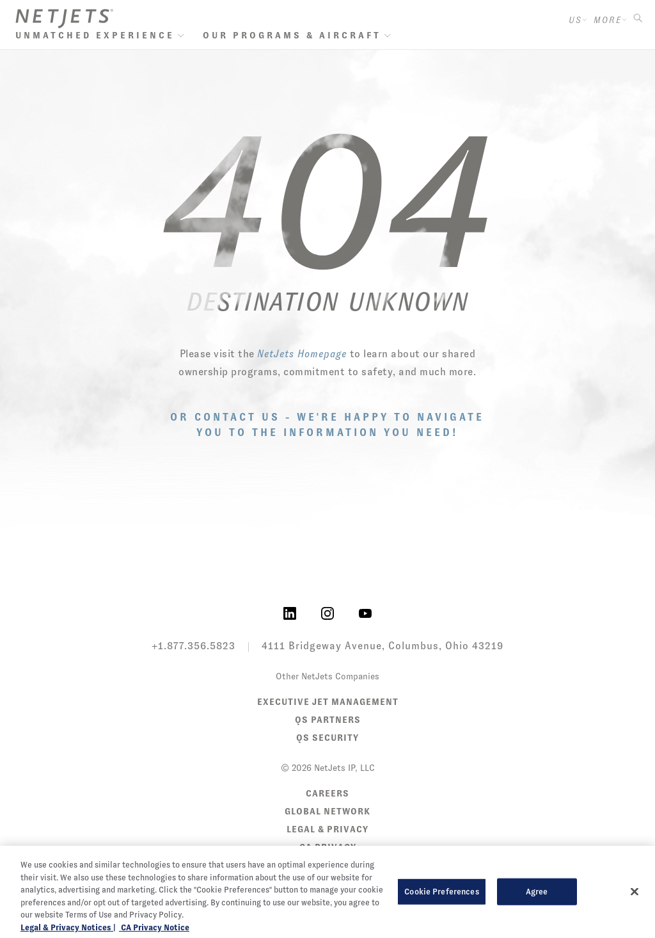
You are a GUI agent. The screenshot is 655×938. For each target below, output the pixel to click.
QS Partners (328, 720)
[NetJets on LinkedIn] (289, 613)
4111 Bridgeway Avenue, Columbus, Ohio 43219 (382, 645)
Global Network (327, 811)
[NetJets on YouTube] (365, 613)
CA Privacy (327, 847)
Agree (537, 913)
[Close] (634, 914)
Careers (327, 793)
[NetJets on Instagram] (327, 613)
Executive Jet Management (328, 702)
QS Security (327, 737)
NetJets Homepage (302, 353)
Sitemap (327, 865)
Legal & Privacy (327, 829)
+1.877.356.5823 (193, 645)
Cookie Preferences (441, 913)
